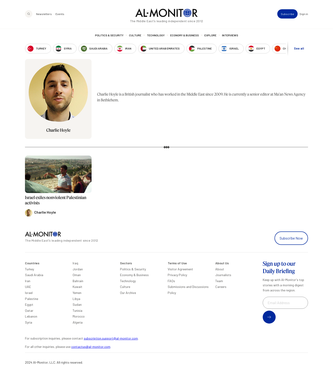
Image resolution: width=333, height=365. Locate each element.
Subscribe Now (291, 238)
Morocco (79, 316)
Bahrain (78, 281)
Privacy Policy (177, 275)
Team (219, 281)
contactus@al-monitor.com (90, 347)
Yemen (77, 293)
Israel (29, 293)
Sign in (303, 14)
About (219, 269)
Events (60, 14)
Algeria (78, 322)
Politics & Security (109, 35)
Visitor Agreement (180, 269)
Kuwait (77, 287)
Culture (135, 35)
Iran (27, 281)
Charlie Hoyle (58, 130)
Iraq (75, 263)
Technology (156, 35)
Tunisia (77, 310)
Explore (210, 35)
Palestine (31, 299)
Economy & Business (184, 35)
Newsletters (44, 14)
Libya (76, 299)
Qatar (29, 310)
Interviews (230, 35)
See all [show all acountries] (299, 48)
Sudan (77, 304)
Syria (28, 322)
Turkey (29, 269)
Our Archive (128, 293)
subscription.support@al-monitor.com (111, 338)
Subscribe (287, 14)
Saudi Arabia (34, 275)
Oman (77, 275)
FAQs (171, 281)
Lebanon (31, 316)
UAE (28, 287)
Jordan (78, 269)
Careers (220, 287)
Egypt (29, 304)
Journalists (223, 275)
